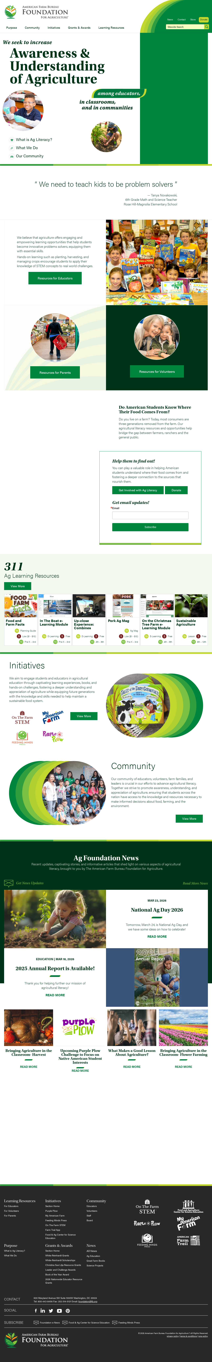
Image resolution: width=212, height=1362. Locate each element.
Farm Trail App (52, 1229)
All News (92, 1251)
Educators (92, 1206)
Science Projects (95, 1265)
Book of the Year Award (57, 1274)
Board (90, 1220)
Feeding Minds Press (56, 1220)
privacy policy (173, 1336)
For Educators (11, 1206)
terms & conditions (188, 1336)
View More (18, 586)
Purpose (11, 27)
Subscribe (150, 527)
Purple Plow (51, 1210)
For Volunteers (11, 1210)
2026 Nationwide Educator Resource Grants (63, 1281)
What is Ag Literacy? (14, 1250)
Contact (182, 19)
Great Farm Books (96, 1260)
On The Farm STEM (55, 1225)
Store (193, 19)
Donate (203, 19)
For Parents (10, 1215)
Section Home (52, 1206)
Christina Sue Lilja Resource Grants (63, 1265)
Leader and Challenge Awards (60, 1269)
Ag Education (93, 1255)
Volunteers (92, 1210)
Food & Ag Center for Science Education (60, 1236)
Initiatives (54, 27)
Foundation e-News (47, 1323)
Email (115, 508)
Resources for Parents (55, 372)
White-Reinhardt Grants (57, 1255)
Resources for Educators (55, 278)
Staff (89, 1215)
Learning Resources (111, 27)
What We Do (10, 1255)
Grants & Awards (79, 27)
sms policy (203, 1336)
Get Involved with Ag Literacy (138, 490)
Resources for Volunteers (157, 371)
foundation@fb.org (87, 1301)
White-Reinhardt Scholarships (60, 1260)
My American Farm (55, 1215)
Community (32, 27)
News (170, 19)
